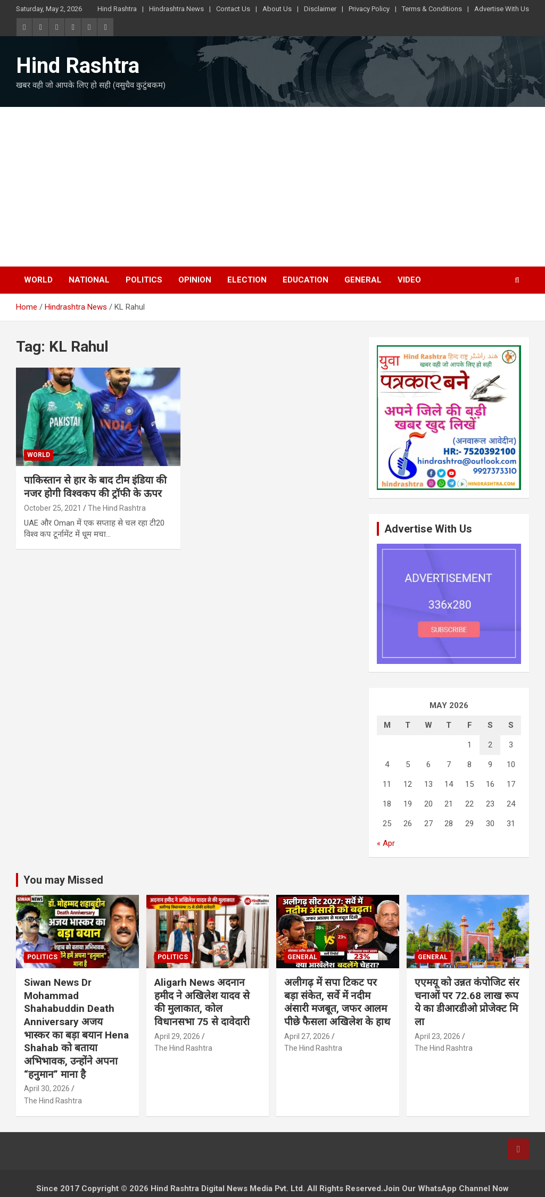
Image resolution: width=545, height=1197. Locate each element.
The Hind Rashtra (117, 508)
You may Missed (63, 880)
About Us (277, 9)
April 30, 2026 (47, 1088)
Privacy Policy (369, 9)
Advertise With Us (501, 9)
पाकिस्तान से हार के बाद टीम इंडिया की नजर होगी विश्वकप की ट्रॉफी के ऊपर (95, 487)
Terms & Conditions (432, 9)
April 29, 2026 (177, 1036)
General (363, 280)
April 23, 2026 (437, 1036)
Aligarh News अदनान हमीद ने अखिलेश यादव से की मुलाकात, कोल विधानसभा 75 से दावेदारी (202, 1002)
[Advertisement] (272, 186)
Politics (144, 280)
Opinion (194, 280)
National (89, 280)
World (38, 280)
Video (409, 280)
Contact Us (233, 9)
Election (247, 280)
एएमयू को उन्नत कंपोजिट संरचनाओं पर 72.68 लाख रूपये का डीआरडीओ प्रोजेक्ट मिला (467, 1002)
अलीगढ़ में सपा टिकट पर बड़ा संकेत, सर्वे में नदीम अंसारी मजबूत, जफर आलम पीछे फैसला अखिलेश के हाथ (337, 1002)
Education (305, 280)
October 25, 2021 (52, 508)
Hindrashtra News (176, 9)
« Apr (386, 843)
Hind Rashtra (117, 9)
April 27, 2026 (307, 1036)
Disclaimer (320, 9)
